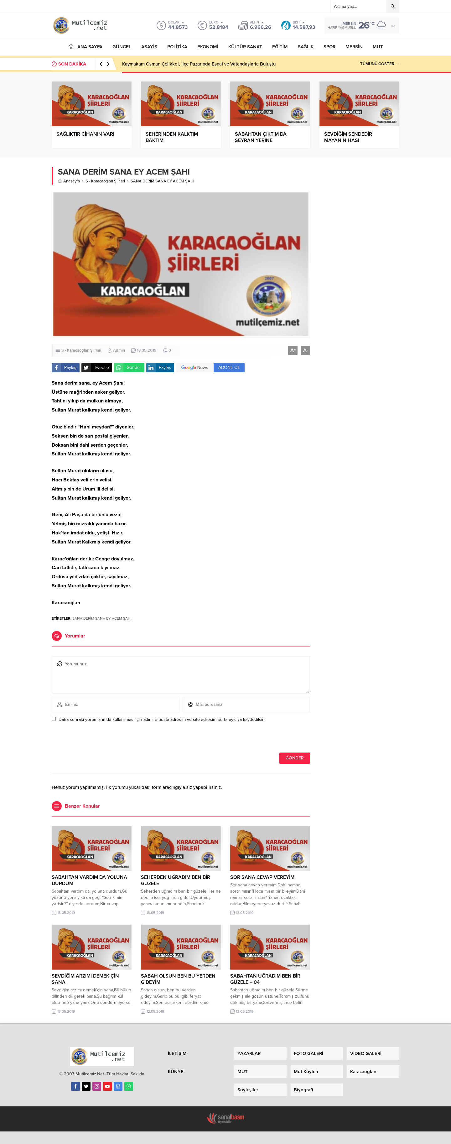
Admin (119, 350)
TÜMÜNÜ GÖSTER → (379, 63)
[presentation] (94, 739)
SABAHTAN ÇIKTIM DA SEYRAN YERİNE (261, 137)
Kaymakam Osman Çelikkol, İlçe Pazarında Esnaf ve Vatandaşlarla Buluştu (199, 64)
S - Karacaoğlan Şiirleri (105, 181)
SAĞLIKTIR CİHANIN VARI (85, 134)
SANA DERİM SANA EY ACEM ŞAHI (102, 618)
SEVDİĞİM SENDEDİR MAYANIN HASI (348, 137)
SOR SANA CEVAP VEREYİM (262, 877)
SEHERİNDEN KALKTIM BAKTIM (172, 137)
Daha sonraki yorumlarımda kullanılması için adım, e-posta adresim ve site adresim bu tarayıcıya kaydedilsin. (162, 719)
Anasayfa (69, 181)
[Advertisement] (359, 264)
